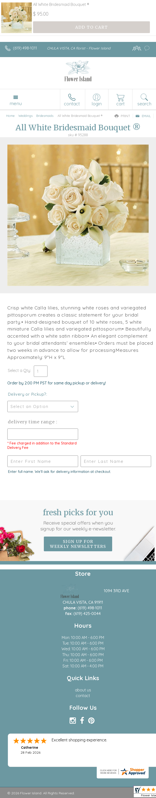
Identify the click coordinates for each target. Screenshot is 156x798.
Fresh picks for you (78, 520)
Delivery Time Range (32, 422)
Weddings (25, 116)
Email (143, 116)
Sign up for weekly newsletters (78, 544)
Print (122, 116)
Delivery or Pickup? (27, 394)
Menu (16, 103)
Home (10, 116)
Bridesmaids (44, 116)
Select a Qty (19, 370)
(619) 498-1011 (25, 48)
